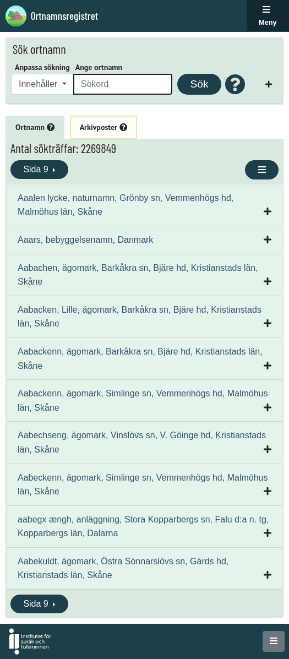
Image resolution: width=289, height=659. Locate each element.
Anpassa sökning (42, 67)
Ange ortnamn (98, 67)
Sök (199, 84)
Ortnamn (34, 127)
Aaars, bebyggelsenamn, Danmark (85, 239)
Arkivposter (103, 127)
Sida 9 (37, 169)
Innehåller (39, 84)
